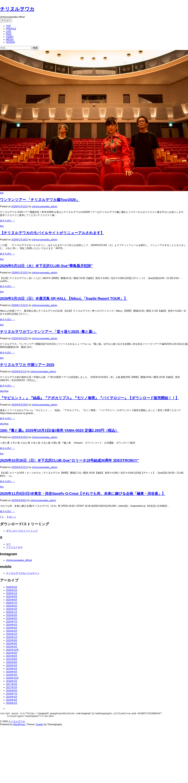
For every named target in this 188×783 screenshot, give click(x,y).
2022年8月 (11, 656)
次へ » (12, 517)
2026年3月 (11, 587)
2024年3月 (11, 631)
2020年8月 (11, 662)
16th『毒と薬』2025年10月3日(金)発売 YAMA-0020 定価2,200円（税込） (59, 430)
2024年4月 (11, 628)
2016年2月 (11, 703)
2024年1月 (11, 637)
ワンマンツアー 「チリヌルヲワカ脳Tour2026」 (40, 200)
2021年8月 (11, 659)
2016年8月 (11, 690)
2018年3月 (11, 681)
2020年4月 (11, 665)
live (2, 193)
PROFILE (11, 28)
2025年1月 (11, 612)
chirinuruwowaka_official (19, 560)
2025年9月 (11, 596)
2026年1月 (11, 593)
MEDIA (10, 39)
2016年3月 (11, 700)
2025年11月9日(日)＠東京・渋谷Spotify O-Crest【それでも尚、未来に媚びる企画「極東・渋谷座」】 (82, 494)
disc (2, 391)
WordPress (19, 725)
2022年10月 (12, 650)
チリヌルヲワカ (17, 9)
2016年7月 (11, 693)
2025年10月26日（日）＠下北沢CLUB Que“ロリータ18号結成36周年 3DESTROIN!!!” (69, 460)
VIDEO (9, 37)
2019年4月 (11, 671)
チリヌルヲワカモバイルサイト (22, 573)
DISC (9, 34)
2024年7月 (11, 621)
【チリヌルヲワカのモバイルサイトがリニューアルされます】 (52, 233)
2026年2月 (11, 590)
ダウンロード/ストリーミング (22, 531)
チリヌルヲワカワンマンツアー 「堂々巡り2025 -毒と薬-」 (48, 332)
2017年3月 (11, 687)
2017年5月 (11, 684)
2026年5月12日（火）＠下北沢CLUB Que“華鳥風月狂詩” (46, 266)
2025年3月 (11, 609)
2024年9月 (11, 615)
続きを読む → (7, 220)
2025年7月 (11, 603)
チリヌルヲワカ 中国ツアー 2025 (27, 365)
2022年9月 (11, 653)
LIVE (8, 31)
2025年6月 (11, 606)
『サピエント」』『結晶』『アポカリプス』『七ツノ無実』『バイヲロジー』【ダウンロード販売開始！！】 (89, 398)
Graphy (39, 725)
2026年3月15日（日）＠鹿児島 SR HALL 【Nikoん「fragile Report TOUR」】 (63, 298)
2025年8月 (11, 599)
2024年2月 (11, 634)
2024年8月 (11, 618)
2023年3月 (11, 646)
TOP (8, 26)
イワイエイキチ (14, 547)
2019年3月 (11, 675)
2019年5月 (11, 668)
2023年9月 (11, 640)
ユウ (8, 544)
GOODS (10, 42)
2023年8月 (11, 643)
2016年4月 (11, 697)
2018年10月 (12, 678)
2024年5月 (11, 624)
